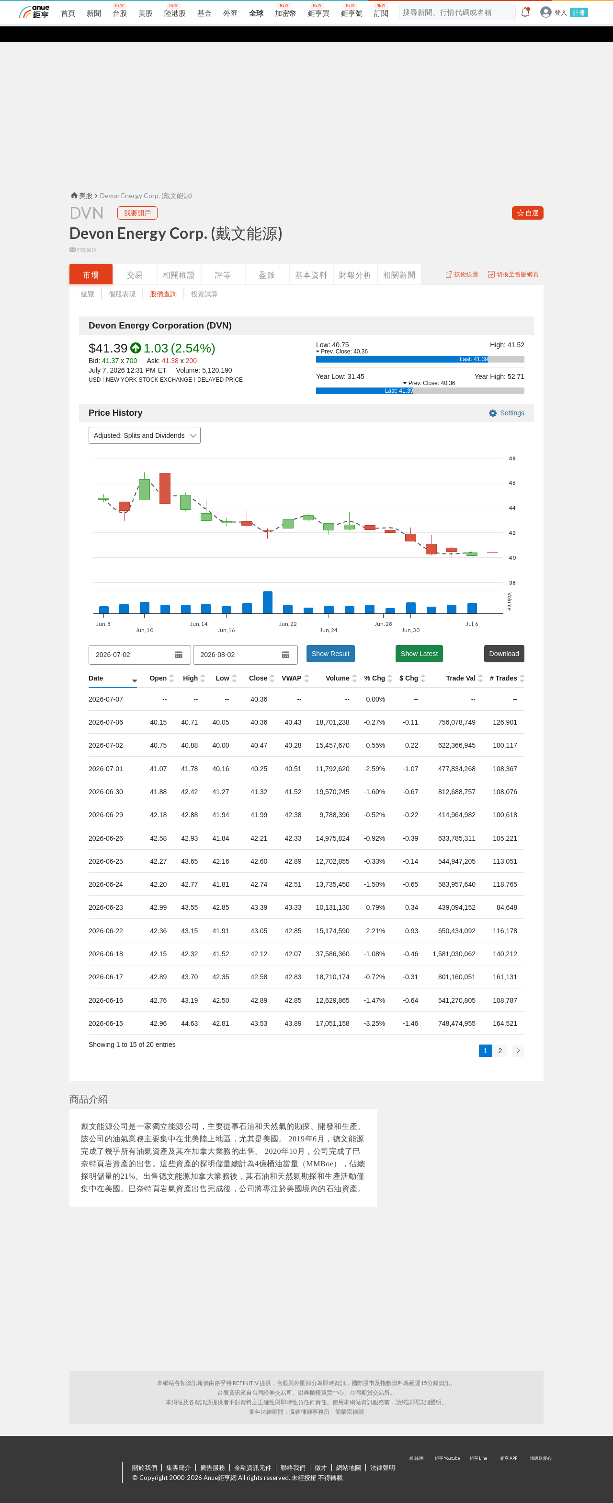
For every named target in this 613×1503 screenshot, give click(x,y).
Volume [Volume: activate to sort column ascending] (326, 663)
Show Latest (419, 638)
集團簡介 (178, 1452)
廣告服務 (212, 1452)
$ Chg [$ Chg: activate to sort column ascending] (406, 663)
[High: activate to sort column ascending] (179, 663)
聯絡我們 (293, 1452)
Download (504, 638)
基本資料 (311, 259)
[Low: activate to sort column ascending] (211, 663)
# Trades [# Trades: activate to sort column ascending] (503, 663)
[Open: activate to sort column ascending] (147, 663)
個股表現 (122, 278)
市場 (91, 259)
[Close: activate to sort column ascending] (244, 663)
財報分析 (355, 259)
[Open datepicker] (179, 639)
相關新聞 (399, 259)
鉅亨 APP (509, 1457)
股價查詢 (163, 278)
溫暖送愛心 (540, 1457)
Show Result (331, 638)
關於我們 (144, 1452)
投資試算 (204, 278)
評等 (223, 259)
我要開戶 (137, 197)
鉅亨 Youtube (448, 1457)
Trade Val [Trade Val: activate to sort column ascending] (460, 663)
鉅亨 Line (478, 1457)
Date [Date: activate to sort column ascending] (96, 663)
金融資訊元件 (253, 1452)
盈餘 (267, 259)
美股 (80, 180)
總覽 (87, 278)
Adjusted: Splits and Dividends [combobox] (146, 420)
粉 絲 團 (417, 1457)
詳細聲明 (430, 1386)
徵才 (321, 1452)
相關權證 (179, 259)
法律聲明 (382, 1452)
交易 (135, 259)
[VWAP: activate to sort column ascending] (278, 663)
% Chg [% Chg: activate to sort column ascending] (363, 663)
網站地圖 (348, 1452)
